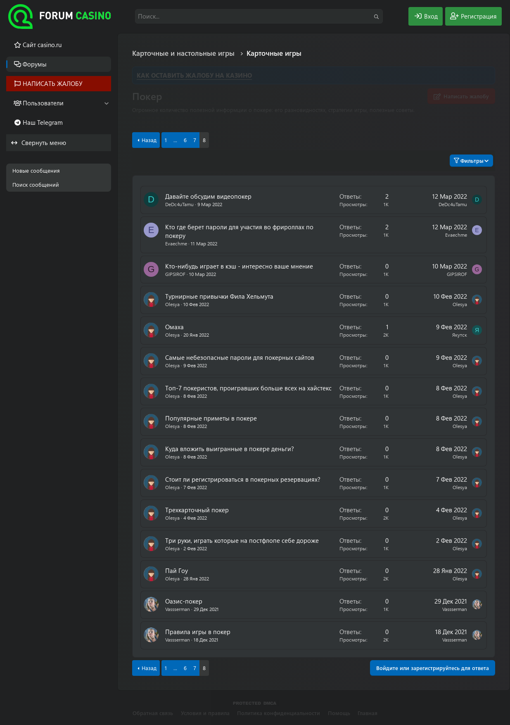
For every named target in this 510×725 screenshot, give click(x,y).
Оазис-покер (183, 601)
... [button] (175, 139)
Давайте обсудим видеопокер (208, 196)
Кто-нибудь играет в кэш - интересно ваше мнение (239, 266)
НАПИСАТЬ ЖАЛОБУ (53, 83)
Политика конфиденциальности (278, 712)
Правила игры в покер (197, 632)
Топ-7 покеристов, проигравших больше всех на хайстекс (248, 388)
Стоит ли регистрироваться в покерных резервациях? (242, 479)
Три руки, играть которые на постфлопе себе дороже (242, 540)
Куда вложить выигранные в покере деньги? (229, 449)
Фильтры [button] (469, 160)
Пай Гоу (176, 570)
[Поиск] (259, 16)
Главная (367, 712)
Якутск (459, 334)
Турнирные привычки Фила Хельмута (219, 296)
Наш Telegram (43, 122)
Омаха (174, 327)
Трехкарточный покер (197, 510)
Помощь (339, 712)
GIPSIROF (175, 274)
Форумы (35, 64)
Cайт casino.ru (42, 44)
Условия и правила (205, 712)
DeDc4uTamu (179, 204)
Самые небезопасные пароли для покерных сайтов (239, 357)
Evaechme (176, 243)
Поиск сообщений (35, 184)
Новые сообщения (36, 170)
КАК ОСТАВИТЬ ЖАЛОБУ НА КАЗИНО (194, 75)
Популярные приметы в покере (211, 418)
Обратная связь (153, 712)
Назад (149, 139)
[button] (106, 103)
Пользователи (43, 103)
